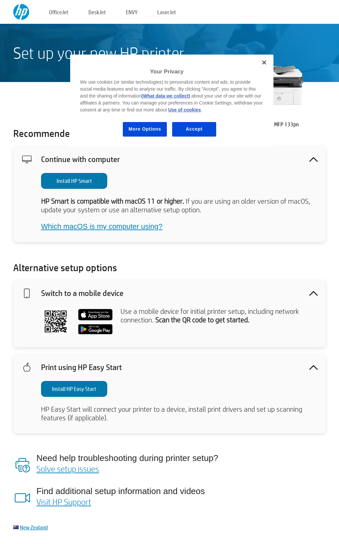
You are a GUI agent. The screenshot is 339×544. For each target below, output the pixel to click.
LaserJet (166, 12)
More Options (144, 129)
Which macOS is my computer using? (102, 226)
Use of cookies (184, 109)
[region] (171, 101)
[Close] (264, 62)
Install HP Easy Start (74, 389)
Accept (194, 129)
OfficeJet (59, 12)
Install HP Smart (74, 181)
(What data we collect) (165, 96)
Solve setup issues (67, 468)
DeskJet (97, 12)
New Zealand (34, 527)
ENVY (131, 12)
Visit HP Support (63, 501)
